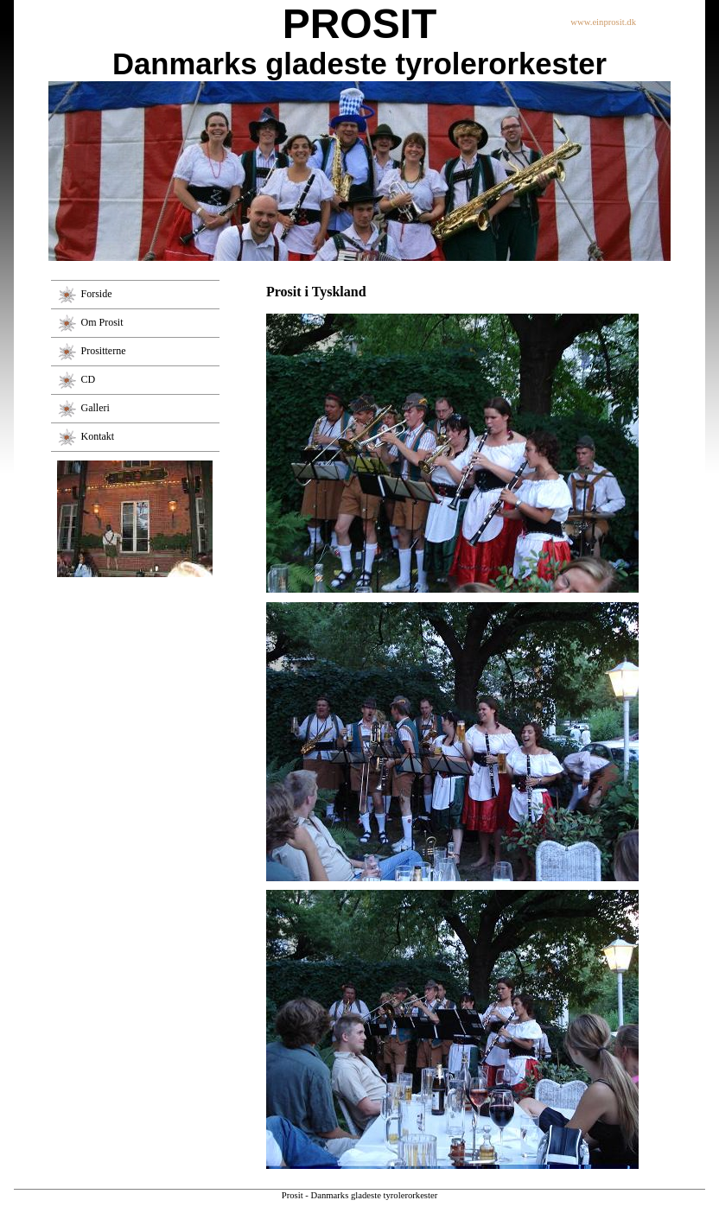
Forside (96, 293)
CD (88, 378)
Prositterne (103, 350)
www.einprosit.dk (603, 22)
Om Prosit (102, 321)
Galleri (95, 407)
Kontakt (98, 435)
